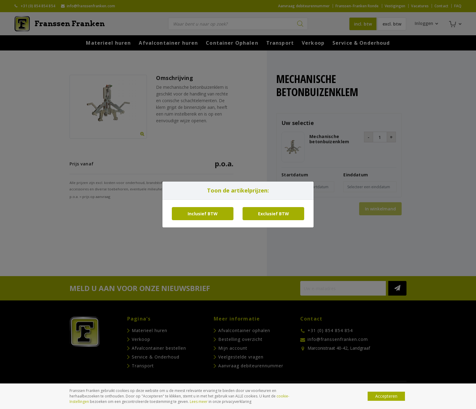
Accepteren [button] (386, 396)
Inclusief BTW (203, 214)
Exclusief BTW (273, 214)
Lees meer (199, 401)
